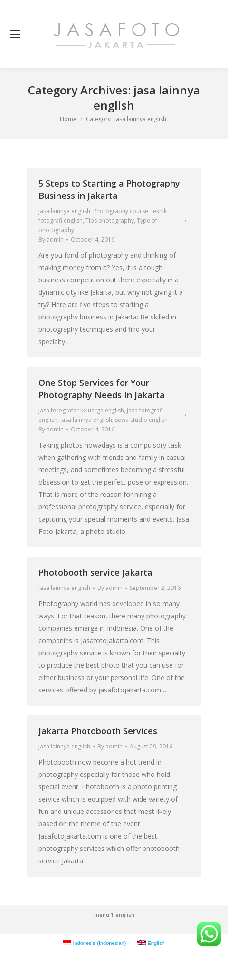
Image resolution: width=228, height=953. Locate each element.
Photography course (120, 211)
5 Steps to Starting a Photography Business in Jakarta (109, 189)
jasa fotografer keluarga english (81, 410)
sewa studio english (141, 420)
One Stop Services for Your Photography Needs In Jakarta (101, 389)
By (51, 239)
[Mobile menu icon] (15, 34)
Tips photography (110, 220)
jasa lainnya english (64, 211)
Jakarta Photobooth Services (97, 731)
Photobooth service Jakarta (95, 572)
